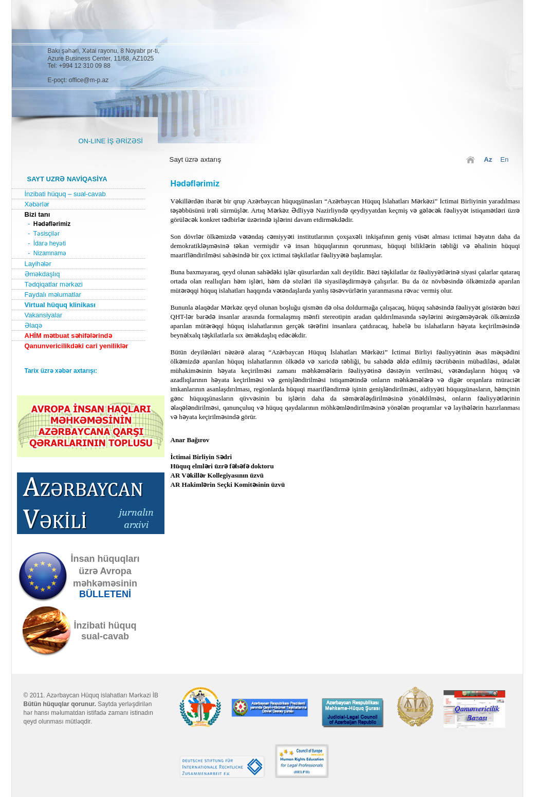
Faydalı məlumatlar (53, 294)
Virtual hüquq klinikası (60, 305)
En (505, 159)
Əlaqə (33, 325)
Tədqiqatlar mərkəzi (54, 284)
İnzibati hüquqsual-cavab (105, 630)
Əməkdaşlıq (42, 274)
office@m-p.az (88, 80)
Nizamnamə (49, 253)
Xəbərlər (37, 204)
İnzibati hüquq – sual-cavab (65, 194)
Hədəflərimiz (51, 223)
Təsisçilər (46, 233)
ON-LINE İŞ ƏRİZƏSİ (111, 141)
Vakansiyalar (43, 315)
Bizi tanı (37, 214)
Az (488, 159)
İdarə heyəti (49, 243)
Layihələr (38, 264)
